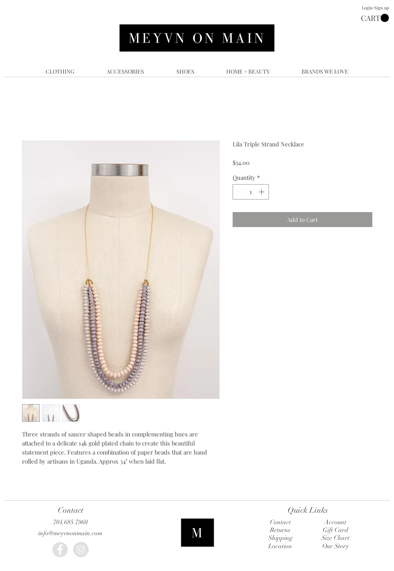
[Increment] (262, 192)
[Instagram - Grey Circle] (81, 549)
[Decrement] (239, 192)
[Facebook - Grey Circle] (60, 549)
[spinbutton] (250, 192)
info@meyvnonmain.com (70, 533)
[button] (375, 18)
